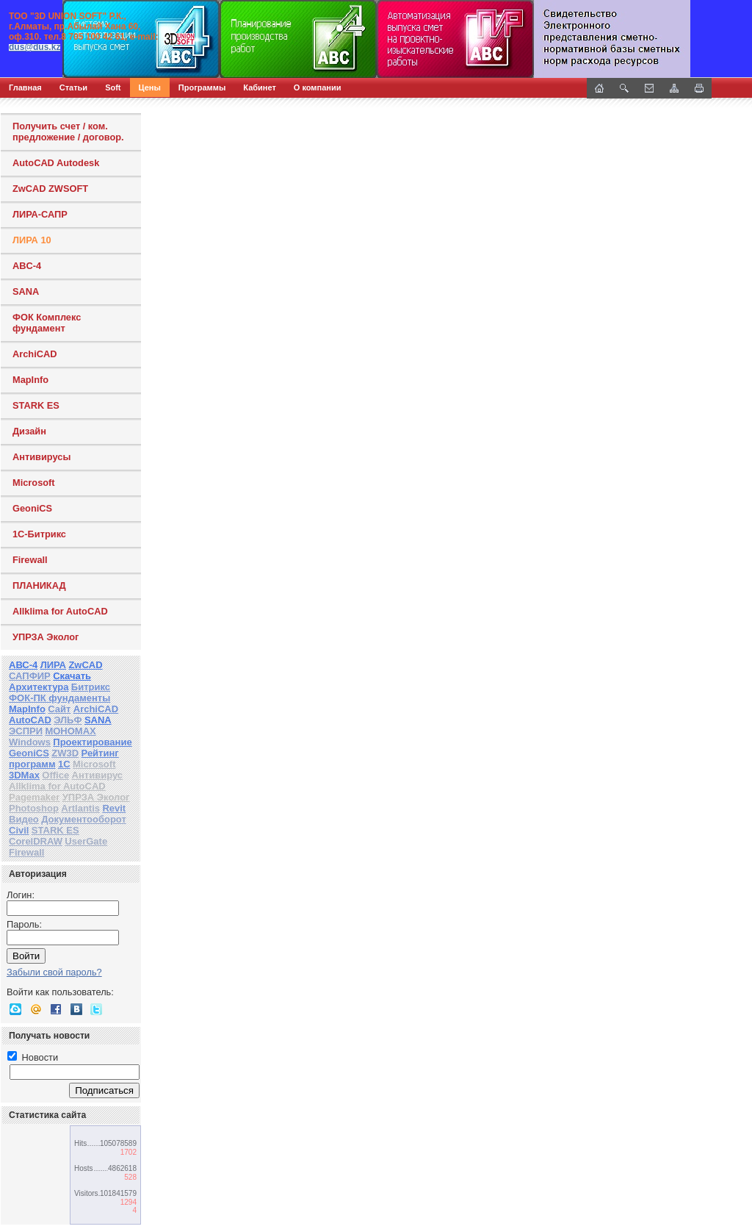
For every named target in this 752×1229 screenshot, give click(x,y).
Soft (112, 87)
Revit (114, 808)
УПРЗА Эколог (45, 636)
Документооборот (83, 819)
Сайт (59, 708)
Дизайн (29, 431)
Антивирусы (41, 456)
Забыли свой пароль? (54, 972)
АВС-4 (23, 664)
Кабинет (259, 87)
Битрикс (90, 686)
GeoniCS (32, 508)
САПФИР (30, 675)
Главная (25, 87)
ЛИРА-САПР (40, 214)
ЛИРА (53, 664)
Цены (150, 87)
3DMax (24, 775)
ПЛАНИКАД (39, 585)
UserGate (86, 841)
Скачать (72, 675)
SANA (25, 291)
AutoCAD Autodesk (55, 162)
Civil (19, 830)
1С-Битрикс (39, 534)
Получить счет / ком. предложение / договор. (68, 132)
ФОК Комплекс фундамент (46, 323)
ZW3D (65, 753)
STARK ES (35, 405)
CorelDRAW (35, 841)
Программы (201, 87)
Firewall (30, 559)
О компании (317, 87)
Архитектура (38, 686)
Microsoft (33, 482)
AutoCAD (30, 719)
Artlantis (80, 808)
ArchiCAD (34, 353)
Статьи (73, 87)
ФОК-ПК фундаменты (59, 697)
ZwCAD (85, 664)
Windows (30, 742)
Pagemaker (34, 797)
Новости (32, 1057)
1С (64, 764)
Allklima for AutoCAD (60, 611)
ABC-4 (26, 265)
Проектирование (92, 742)
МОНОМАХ (70, 731)
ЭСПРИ (26, 731)
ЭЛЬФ (68, 719)
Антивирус (97, 775)
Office (55, 775)
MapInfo (30, 379)
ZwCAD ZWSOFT (50, 188)
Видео (24, 819)
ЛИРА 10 (31, 240)
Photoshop (34, 808)
